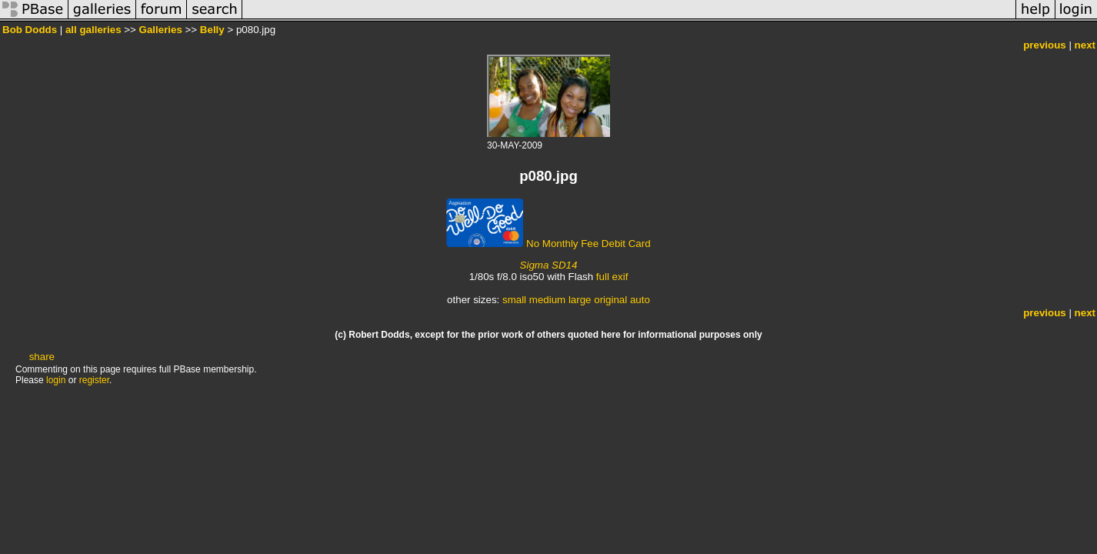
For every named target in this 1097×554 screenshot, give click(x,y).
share (42, 356)
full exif (612, 276)
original (610, 299)
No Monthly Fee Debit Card (548, 243)
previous (1044, 45)
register (94, 380)
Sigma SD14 (549, 265)
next (1085, 45)
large (580, 299)
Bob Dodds (29, 29)
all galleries (93, 29)
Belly (212, 29)
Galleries (160, 29)
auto (640, 299)
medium (547, 299)
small (514, 299)
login (55, 380)
